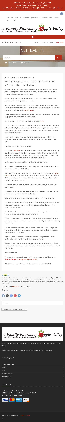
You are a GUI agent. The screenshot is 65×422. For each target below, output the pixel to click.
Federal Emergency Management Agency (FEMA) (21, 259)
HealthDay (15, 286)
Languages (9, 17)
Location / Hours (46, 17)
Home (37, 43)
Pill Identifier (24, 17)
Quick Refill (35, 17)
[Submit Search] (58, 57)
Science (41, 121)
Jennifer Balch (29, 110)
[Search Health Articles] (29, 57)
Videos (25, 63)
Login (14, 20)
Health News (11, 63)
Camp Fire (16, 150)
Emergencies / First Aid (10, 309)
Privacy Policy (6, 376)
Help (16, 17)
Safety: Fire (22, 309)
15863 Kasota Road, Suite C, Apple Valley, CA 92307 (32, 3)
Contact (4, 367)
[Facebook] (61, 13)
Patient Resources (47, 43)
